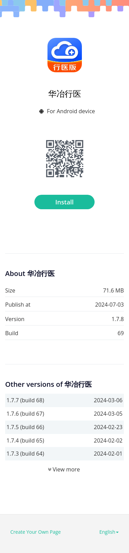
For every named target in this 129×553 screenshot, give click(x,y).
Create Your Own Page (35, 532)
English (109, 532)
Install (64, 202)
